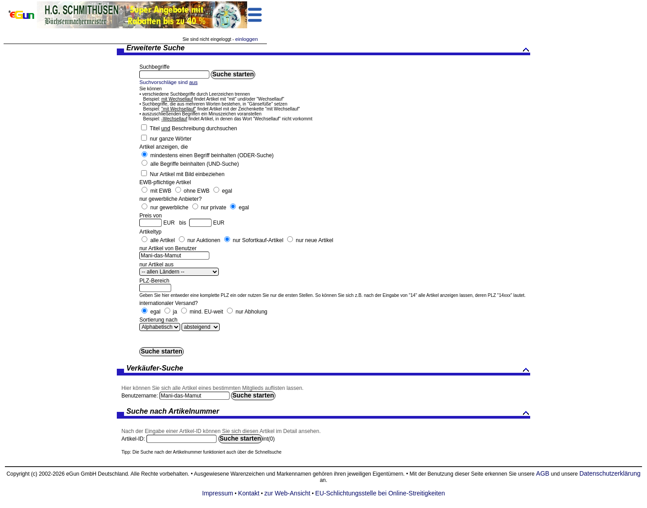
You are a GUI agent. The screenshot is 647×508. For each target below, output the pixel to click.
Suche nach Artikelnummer (328, 412)
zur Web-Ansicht (287, 493)
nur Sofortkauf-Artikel (258, 240)
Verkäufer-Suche (328, 369)
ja (175, 312)
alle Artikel (162, 240)
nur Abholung (251, 312)
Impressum (217, 493)
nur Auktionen (203, 240)
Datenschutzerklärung (609, 473)
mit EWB (160, 191)
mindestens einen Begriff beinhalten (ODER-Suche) (212, 155)
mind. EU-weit (206, 312)
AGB (543, 473)
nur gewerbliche (169, 207)
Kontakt (248, 493)
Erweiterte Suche (328, 48)
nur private (213, 207)
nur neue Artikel (314, 240)
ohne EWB (196, 191)
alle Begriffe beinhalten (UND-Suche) (194, 164)
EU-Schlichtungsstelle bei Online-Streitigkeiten (380, 493)
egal (227, 191)
